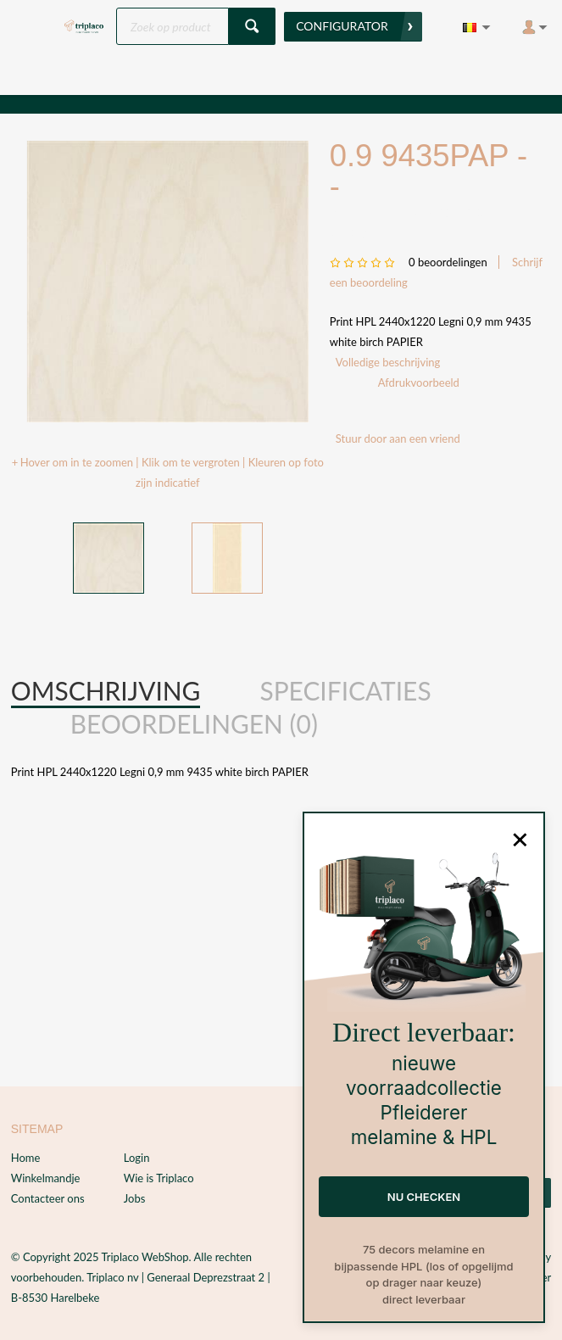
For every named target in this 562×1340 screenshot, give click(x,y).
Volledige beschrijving (388, 362)
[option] (167, 281)
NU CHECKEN (423, 1196)
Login (137, 1157)
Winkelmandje (46, 1178)
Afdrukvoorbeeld (418, 382)
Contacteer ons (48, 1198)
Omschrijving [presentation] (106, 690)
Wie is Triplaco (159, 1178)
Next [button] (292, 558)
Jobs (135, 1198)
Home (26, 1157)
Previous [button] (42, 558)
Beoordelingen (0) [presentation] (194, 723)
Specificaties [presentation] (345, 690)
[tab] (106, 691)
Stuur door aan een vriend (398, 438)
